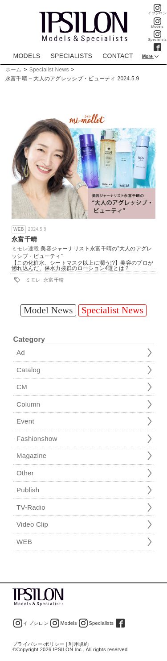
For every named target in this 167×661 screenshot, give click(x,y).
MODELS (26, 55)
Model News (48, 310)
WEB (18, 229)
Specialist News (49, 70)
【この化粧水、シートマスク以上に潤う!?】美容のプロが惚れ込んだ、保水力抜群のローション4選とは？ (82, 265)
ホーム (13, 70)
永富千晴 (24, 239)
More (148, 56)
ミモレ (33, 280)
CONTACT (117, 55)
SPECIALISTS (71, 55)
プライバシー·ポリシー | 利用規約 (50, 644)
